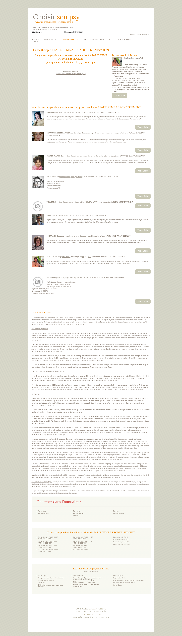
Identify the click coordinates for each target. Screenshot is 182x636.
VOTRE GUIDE (50, 39)
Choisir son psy (97, 609)
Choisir (56, 17)
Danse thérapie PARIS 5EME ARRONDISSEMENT (48, 546)
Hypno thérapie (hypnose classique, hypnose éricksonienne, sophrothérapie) (88, 579)
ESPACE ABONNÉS (124, 39)
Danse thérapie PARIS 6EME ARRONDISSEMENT (48, 550)
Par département (78, 513)
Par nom (116, 511)
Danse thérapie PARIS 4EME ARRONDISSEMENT (48, 542)
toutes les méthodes (91, 571)
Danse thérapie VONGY (121, 539)
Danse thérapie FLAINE (121, 542)
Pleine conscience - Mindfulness (84, 582)
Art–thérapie (42, 575)
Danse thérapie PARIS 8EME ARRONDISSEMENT (83, 542)
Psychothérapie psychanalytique (124, 583)
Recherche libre (118, 513)
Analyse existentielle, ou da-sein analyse (51, 578)
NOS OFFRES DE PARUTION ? (97, 39)
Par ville (76, 516)
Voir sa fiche (119, 95)
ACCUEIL (36, 39)
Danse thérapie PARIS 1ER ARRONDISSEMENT (82, 546)
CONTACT (36, 41)
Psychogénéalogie (119, 578)
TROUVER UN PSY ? (71, 39)
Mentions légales (91, 614)
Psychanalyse (118, 575)
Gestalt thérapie (78, 575)
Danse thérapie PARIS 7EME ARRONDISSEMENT (83, 538)
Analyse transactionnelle (46, 580)
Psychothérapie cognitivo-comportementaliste (128, 580)
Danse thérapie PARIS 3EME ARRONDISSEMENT (48, 538)
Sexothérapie (117, 585)
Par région (76, 511)
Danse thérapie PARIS (80, 549)
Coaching (41, 583)
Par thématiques (43, 513)
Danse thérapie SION (120, 537)
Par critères (42, 511)
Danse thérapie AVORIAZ (121, 544)
